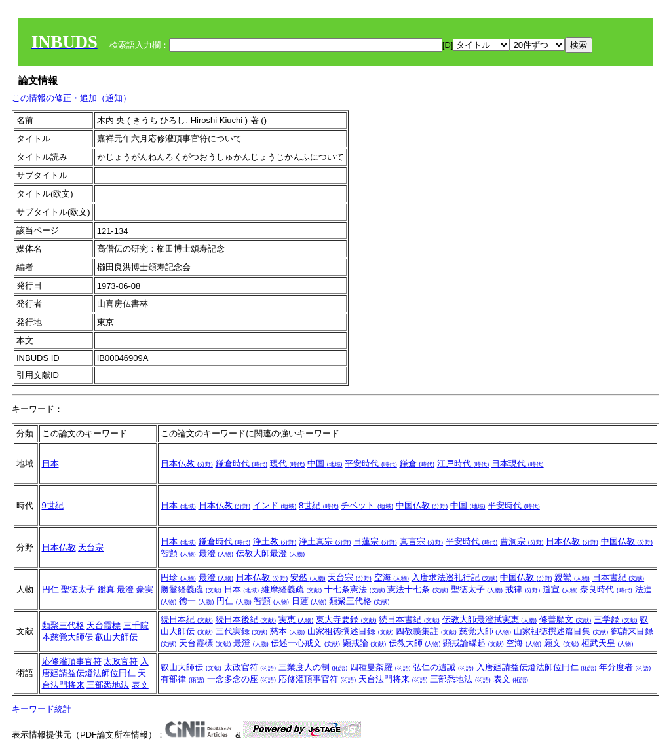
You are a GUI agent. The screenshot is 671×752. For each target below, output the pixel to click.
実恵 (296, 619)
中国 (325, 463)
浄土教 (275, 541)
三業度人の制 (313, 667)
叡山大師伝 (116, 637)
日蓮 (309, 601)
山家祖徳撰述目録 (350, 631)
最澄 (216, 553)
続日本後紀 (246, 619)
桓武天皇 (607, 643)
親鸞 (572, 577)
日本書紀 (618, 577)
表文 (140, 685)
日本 (50, 463)
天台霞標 (103, 625)
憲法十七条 (417, 589)
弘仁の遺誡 (443, 667)
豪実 (144, 589)
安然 (308, 577)
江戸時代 (463, 463)
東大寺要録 (346, 619)
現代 (287, 463)
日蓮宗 (375, 541)
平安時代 (371, 463)
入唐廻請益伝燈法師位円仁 (536, 667)
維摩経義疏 (291, 589)
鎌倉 (417, 463)
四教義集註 (426, 631)
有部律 (182, 679)
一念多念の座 (242, 679)
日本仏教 (187, 463)
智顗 (178, 553)
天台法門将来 (393, 679)
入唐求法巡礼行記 (455, 577)
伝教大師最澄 (270, 553)
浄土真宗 (325, 541)
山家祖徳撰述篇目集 (561, 631)
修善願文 (565, 619)
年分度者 (625, 667)
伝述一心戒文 (305, 643)
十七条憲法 (354, 589)
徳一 (196, 601)
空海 (392, 577)
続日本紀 (187, 619)
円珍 (178, 577)
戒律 (523, 589)
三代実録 (242, 631)
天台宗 (91, 547)
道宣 (560, 589)
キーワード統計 (41, 709)
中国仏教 (422, 505)
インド (275, 505)
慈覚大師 (485, 631)
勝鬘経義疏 (191, 589)
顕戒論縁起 (473, 643)
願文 (561, 643)
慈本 (287, 631)
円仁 (50, 589)
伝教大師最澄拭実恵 (489, 619)
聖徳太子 (78, 589)
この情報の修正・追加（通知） (71, 98)
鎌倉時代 (242, 463)
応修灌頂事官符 (72, 661)
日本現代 (517, 463)
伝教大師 (415, 643)
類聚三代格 (359, 601)
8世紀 (319, 505)
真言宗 (422, 541)
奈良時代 (606, 589)
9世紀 (53, 505)
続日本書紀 (409, 619)
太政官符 (121, 661)
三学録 (616, 619)
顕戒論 (365, 643)
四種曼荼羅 (380, 667)
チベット (367, 505)
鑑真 (106, 589)
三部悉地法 (107, 685)
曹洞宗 (522, 541)
